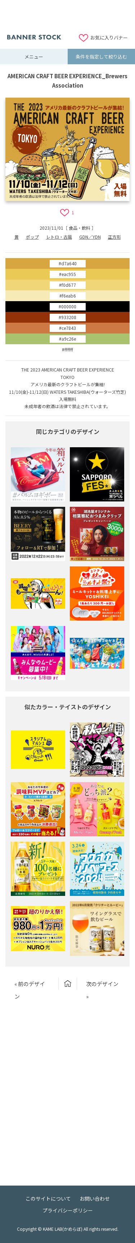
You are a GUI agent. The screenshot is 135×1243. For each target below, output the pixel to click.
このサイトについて (48, 1198)
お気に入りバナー (109, 37)
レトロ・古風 (59, 237)
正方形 (114, 237)
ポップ (32, 237)
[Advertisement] (67, 16)
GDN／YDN (90, 237)
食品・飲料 (79, 228)
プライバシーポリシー (67, 1210)
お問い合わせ (95, 1198)
